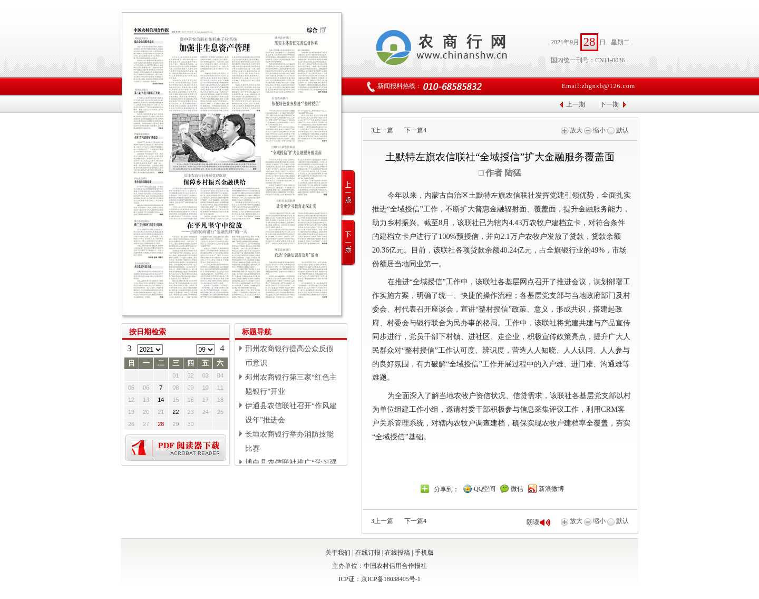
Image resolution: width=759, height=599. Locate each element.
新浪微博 (551, 488)
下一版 (349, 243)
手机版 (424, 552)
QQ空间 (484, 488)
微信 (517, 488)
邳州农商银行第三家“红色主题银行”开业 (291, 384)
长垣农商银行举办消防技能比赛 (289, 441)
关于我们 (338, 552)
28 (161, 424)
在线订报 (368, 552)
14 (161, 400)
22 (175, 412)
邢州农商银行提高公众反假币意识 (289, 356)
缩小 (595, 130)
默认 (618, 130)
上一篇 (382, 130)
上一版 (349, 193)
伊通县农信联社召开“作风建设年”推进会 (291, 413)
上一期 (575, 104)
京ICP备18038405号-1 (391, 579)
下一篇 (415, 130)
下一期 (609, 104)
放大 (571, 130)
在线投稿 (397, 552)
